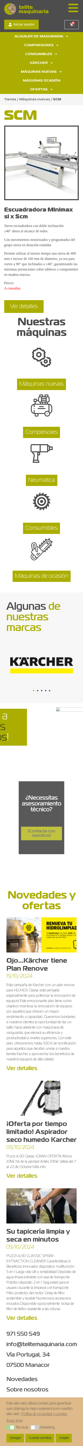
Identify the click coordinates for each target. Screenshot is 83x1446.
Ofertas (41, 89)
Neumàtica (41, 480)
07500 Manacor (28, 1365)
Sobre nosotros (27, 1389)
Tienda (10, 99)
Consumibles (41, 54)
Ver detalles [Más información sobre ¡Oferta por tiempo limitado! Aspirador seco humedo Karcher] (21, 1176)
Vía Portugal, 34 (28, 1355)
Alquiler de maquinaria (42, 36)
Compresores (41, 45)
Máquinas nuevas (41, 72)
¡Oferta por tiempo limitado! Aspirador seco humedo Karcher (41, 1132)
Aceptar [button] (64, 1438)
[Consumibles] (42, 503)
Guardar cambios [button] (40, 1438)
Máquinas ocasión (41, 80)
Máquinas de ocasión (41, 576)
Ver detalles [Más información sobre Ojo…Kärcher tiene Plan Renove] (21, 1068)
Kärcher (41, 63)
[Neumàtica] (42, 455)
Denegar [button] (15, 1438)
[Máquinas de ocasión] (42, 551)
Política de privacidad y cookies (44, 1414)
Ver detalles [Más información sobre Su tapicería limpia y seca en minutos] (21, 1318)
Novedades (22, 1379)
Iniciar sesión (21, 24)
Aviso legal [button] (14, 1420)
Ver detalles (24, 306)
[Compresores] (42, 407)
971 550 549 (23, 1334)
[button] (33, 690)
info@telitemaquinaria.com (41, 1344)
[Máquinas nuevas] (42, 359)
